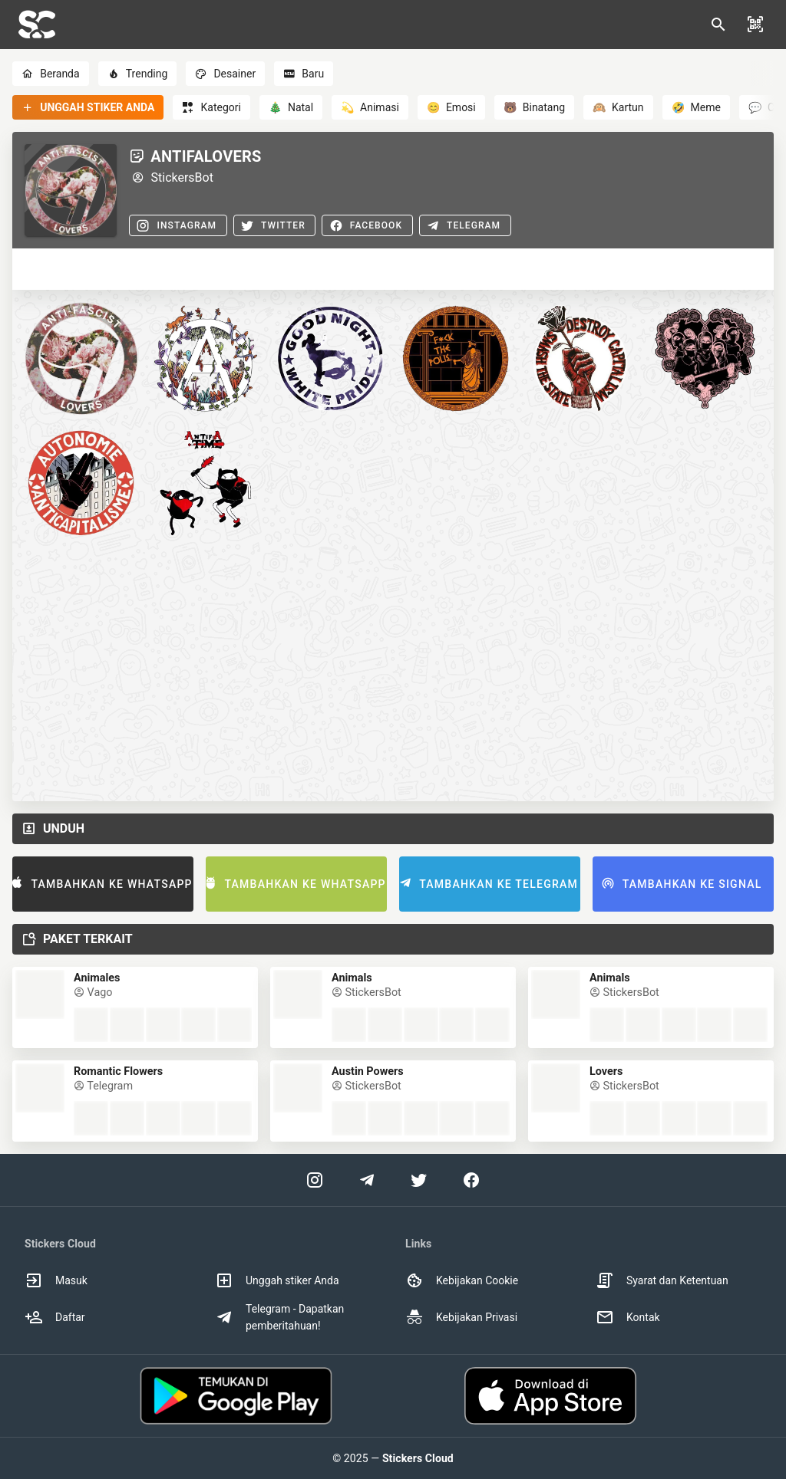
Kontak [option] (628, 1317)
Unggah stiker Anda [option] (277, 1280)
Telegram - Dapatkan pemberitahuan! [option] (279, 1317)
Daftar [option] (55, 1317)
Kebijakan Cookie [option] (461, 1280)
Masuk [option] (56, 1280)
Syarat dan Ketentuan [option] (662, 1280)
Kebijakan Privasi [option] (461, 1317)
